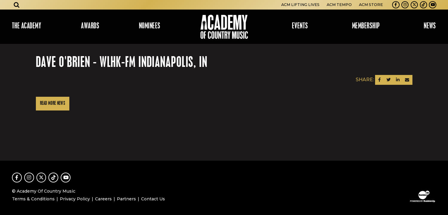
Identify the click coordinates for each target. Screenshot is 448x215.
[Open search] (17, 5)
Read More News (52, 103)
